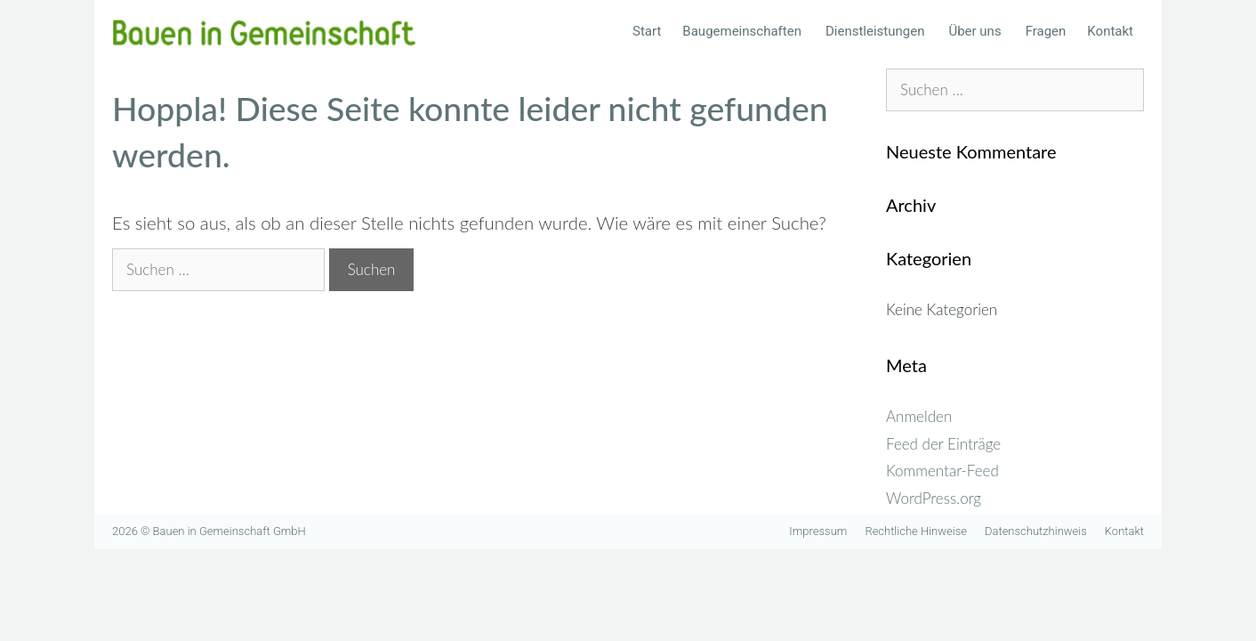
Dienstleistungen (881, 31)
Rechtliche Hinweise (916, 531)
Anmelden (919, 416)
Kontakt (1110, 31)
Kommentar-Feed (942, 470)
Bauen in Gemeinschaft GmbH (229, 531)
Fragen (1046, 31)
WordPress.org (933, 498)
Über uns (981, 31)
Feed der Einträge (943, 443)
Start (646, 31)
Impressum (818, 531)
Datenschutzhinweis (1036, 531)
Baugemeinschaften (748, 31)
